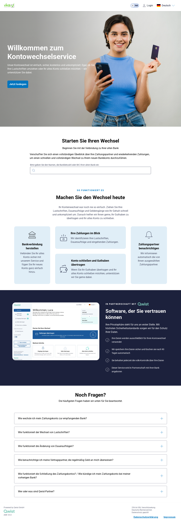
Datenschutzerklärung (146, 517)
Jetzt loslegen (17, 84)
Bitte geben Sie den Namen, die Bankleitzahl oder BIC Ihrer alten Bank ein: (64, 165)
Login (148, 5)
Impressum (169, 517)
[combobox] (90, 170)
